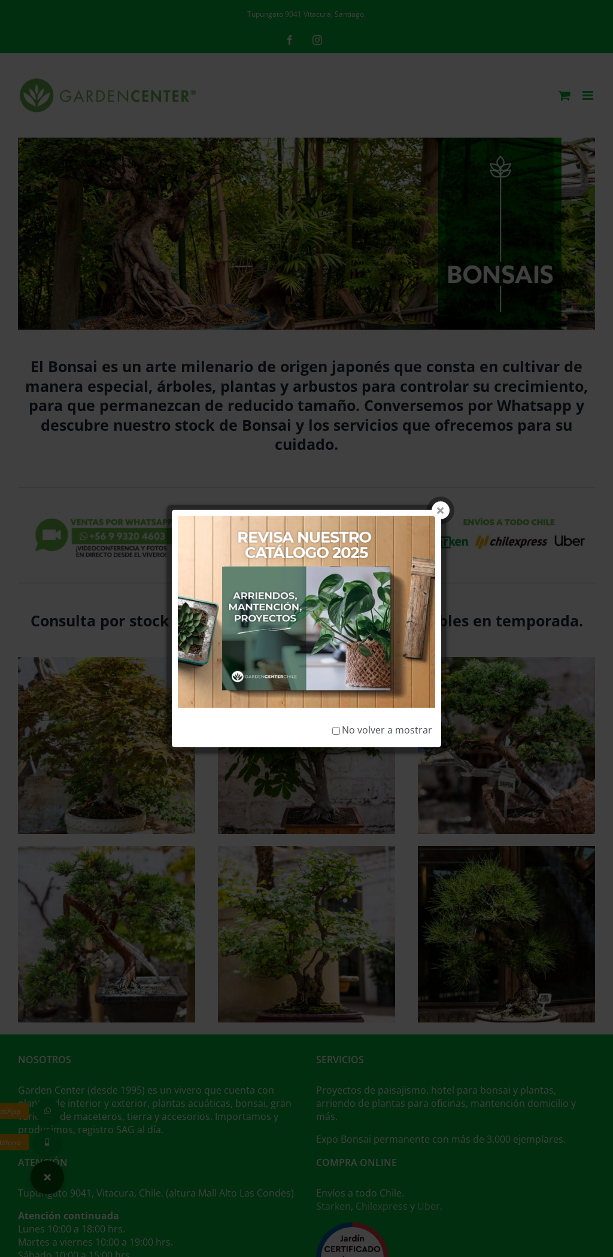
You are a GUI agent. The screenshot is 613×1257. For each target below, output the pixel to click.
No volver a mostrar (382, 651)
